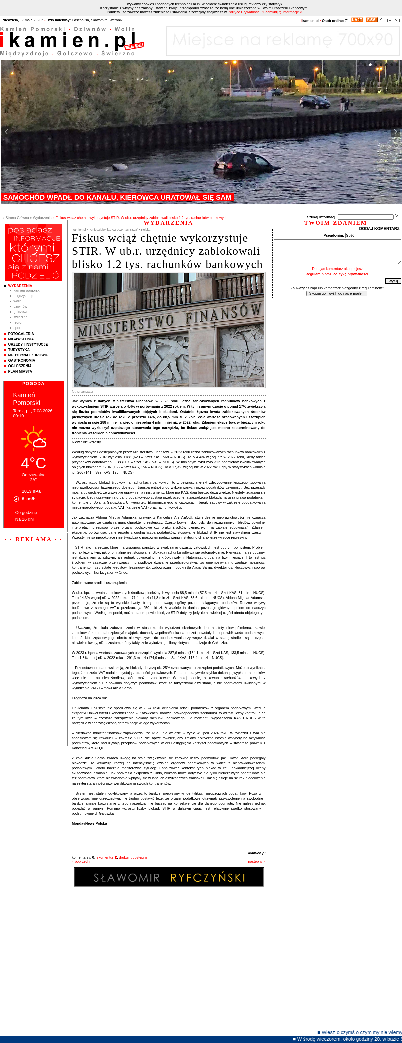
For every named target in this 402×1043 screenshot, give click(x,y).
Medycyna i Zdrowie (28, 355)
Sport (18, 328)
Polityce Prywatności (244, 12)
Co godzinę (26, 512)
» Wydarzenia (41, 218)
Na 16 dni (24, 519)
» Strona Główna (16, 218)
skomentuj (105, 857)
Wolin (18, 301)
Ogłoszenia (20, 366)
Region (19, 322)
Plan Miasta (20, 371)
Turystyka (19, 350)
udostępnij (139, 857)
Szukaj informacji (322, 217)
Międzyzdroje (24, 296)
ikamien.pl (256, 853)
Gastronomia (21, 360)
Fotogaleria (21, 334)
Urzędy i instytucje (28, 344)
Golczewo (21, 312)
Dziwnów (20, 306)
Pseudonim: (334, 235)
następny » (256, 861)
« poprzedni (81, 861)
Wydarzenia (20, 286)
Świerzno (21, 317)
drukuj (124, 857)
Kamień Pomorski (27, 290)
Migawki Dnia (21, 339)
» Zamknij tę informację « (282, 12)
